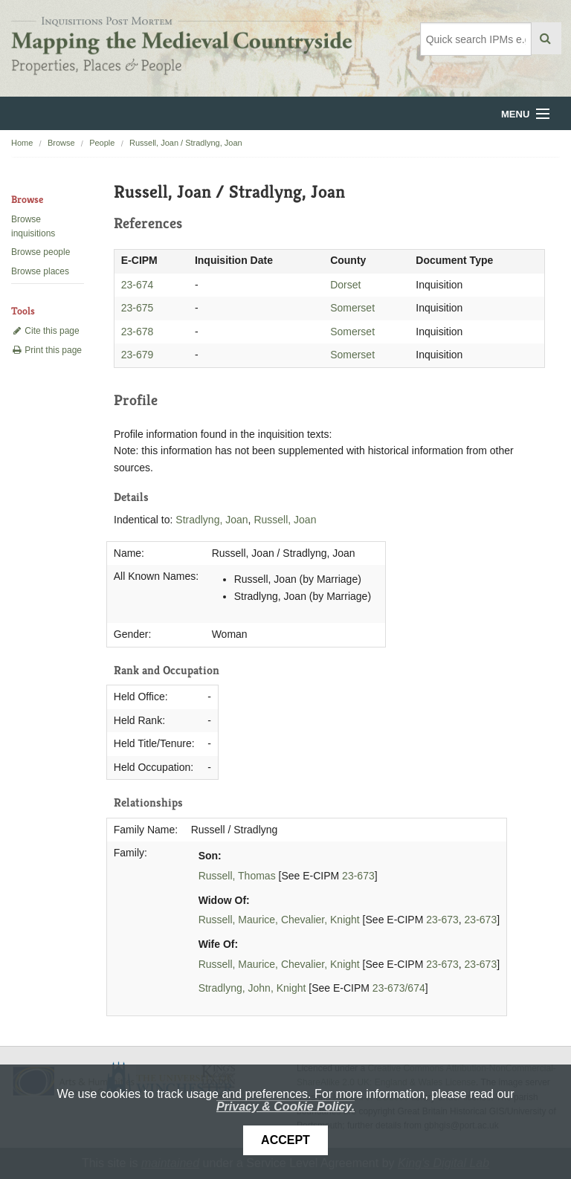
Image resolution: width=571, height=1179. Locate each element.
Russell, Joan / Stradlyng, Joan (185, 142)
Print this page (46, 350)
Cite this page (45, 331)
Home (22, 142)
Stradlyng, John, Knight (252, 988)
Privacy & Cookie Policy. (285, 1106)
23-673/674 (398, 988)
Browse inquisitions (33, 226)
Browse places (40, 271)
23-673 (358, 876)
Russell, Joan (285, 520)
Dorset (345, 285)
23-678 (137, 331)
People (101, 142)
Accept (285, 1140)
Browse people (40, 252)
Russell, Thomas (237, 876)
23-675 (137, 308)
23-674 (137, 285)
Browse (61, 142)
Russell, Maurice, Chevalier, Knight (279, 920)
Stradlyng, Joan (211, 520)
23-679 (137, 355)
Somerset (352, 308)
